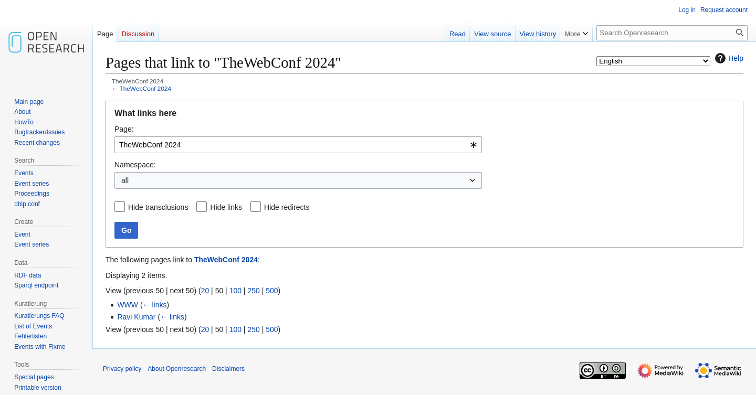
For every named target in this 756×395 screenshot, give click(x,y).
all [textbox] (125, 180)
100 (235, 290)
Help (727, 58)
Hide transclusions (158, 207)
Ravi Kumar (136, 317)
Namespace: (135, 165)
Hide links (226, 207)
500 (272, 290)
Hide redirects (286, 207)
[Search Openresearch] (672, 32)
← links (155, 305)
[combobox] (298, 144)
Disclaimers (228, 368)
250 (253, 290)
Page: (124, 129)
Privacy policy (122, 368)
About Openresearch (177, 368)
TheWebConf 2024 (145, 88)
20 (205, 290)
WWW (127, 305)
